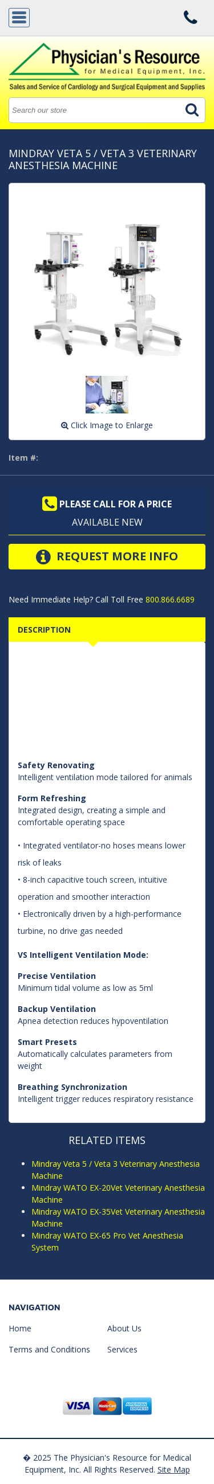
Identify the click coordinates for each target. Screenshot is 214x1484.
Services (122, 1349)
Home (20, 1328)
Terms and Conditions (49, 1349)
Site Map (174, 1469)
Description (44, 629)
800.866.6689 (169, 599)
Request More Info (107, 556)
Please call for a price (107, 504)
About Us (124, 1328)
